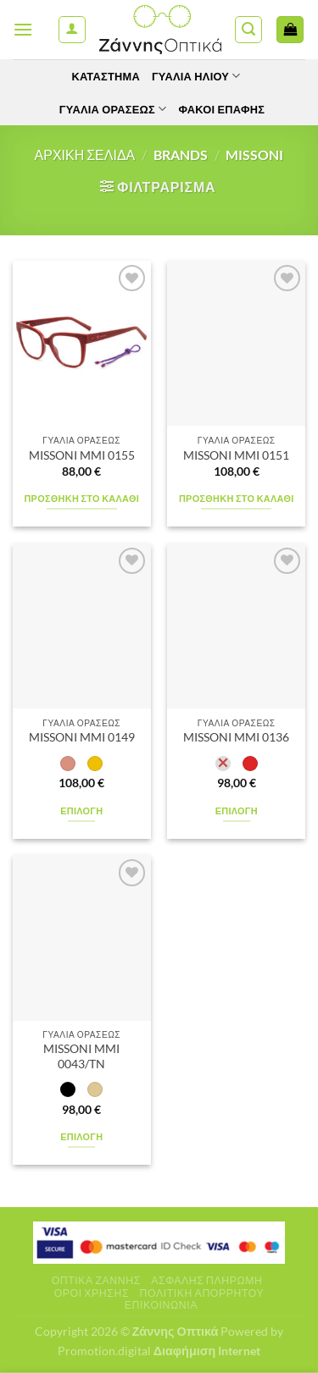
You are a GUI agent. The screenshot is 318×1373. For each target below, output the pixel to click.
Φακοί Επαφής (221, 109)
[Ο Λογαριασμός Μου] (72, 29)
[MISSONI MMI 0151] (236, 343)
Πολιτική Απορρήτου (202, 1293)
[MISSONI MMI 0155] (82, 343)
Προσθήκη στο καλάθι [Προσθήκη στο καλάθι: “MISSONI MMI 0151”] (236, 498)
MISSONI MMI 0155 (82, 455)
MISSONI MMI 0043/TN (81, 1056)
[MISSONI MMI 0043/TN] (82, 937)
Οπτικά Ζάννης (96, 1280)
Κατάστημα (105, 76)
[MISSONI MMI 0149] (82, 626)
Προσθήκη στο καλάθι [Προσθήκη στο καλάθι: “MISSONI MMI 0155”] (81, 498)
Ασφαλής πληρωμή (206, 1280)
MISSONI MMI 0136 (236, 737)
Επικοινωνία (161, 1305)
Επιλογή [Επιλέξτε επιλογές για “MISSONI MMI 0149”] (81, 810)
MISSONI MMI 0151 (236, 455)
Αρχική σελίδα (85, 154)
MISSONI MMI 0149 (82, 737)
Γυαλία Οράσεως (113, 109)
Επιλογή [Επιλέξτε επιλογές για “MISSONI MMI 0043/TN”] (81, 1136)
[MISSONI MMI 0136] (236, 626)
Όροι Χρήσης (91, 1293)
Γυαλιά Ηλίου (196, 76)
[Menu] (23, 29)
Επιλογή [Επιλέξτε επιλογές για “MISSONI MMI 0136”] (236, 810)
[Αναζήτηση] (248, 29)
